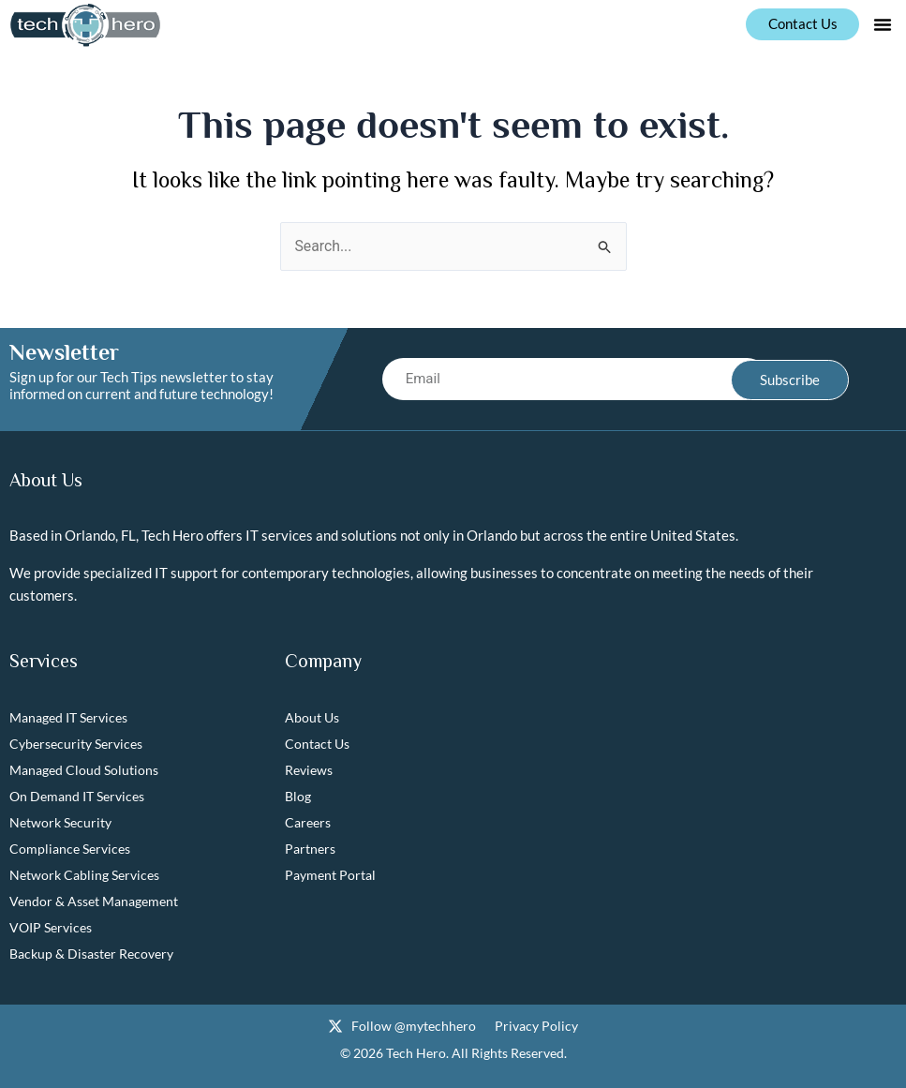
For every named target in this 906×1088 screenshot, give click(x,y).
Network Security (60, 823)
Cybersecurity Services (75, 745)
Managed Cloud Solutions (83, 771)
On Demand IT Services (76, 797)
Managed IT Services (68, 718)
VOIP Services (50, 928)
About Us (312, 718)
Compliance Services (69, 849)
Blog (298, 797)
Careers (308, 823)
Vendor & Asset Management (93, 902)
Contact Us (317, 745)
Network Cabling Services (84, 876)
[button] (883, 24)
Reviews (309, 771)
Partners (310, 849)
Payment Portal (330, 876)
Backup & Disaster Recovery (91, 954)
